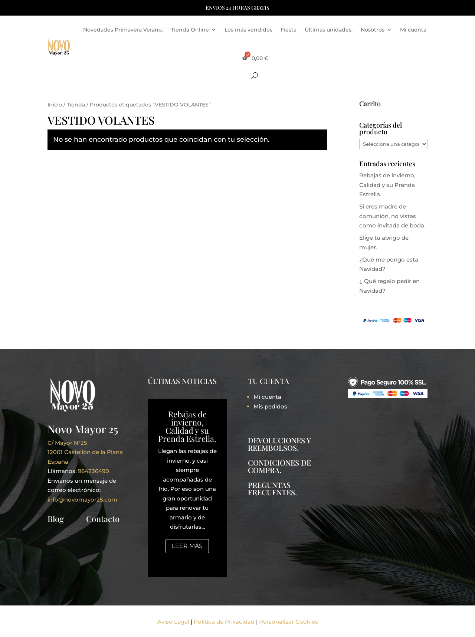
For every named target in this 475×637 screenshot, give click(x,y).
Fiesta (289, 29)
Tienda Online (190, 29)
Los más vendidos (248, 29)
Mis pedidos (270, 406)
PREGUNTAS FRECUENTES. (272, 488)
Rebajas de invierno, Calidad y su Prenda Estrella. (387, 185)
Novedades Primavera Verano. (123, 29)
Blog (56, 518)
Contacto (102, 518)
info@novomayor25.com (82, 499)
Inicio (55, 105)
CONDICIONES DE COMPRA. (279, 466)
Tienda (76, 105)
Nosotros (372, 29)
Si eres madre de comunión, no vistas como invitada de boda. (392, 216)
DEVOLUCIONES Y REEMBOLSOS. (279, 444)
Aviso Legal (173, 621)
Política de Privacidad (224, 621)
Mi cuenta (413, 29)
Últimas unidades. (329, 29)
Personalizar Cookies (288, 621)
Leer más (187, 545)
